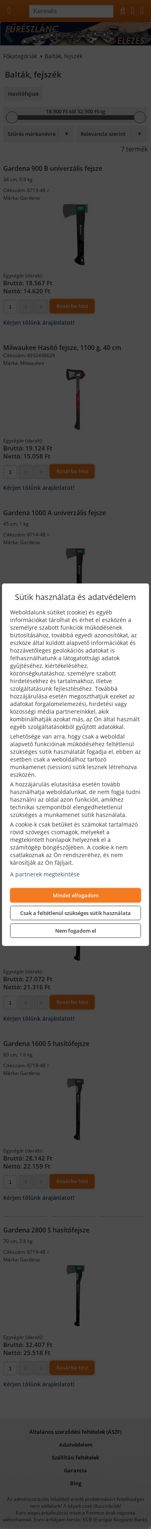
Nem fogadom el (75, 930)
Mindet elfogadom (76, 895)
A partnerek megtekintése (45, 874)
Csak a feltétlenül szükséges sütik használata (75, 913)
